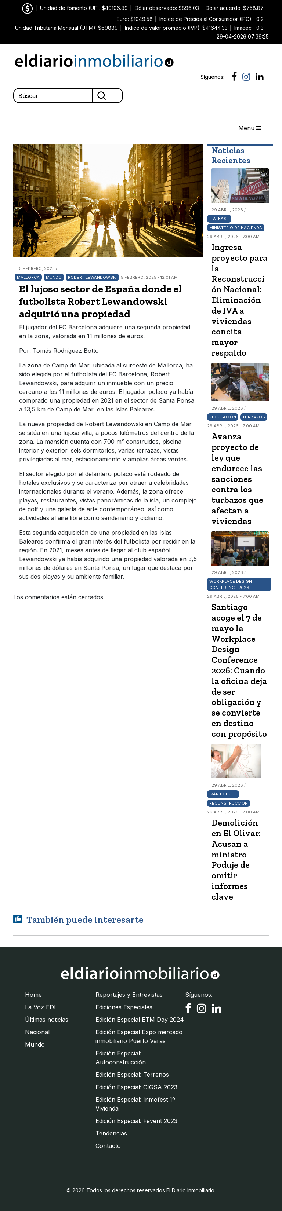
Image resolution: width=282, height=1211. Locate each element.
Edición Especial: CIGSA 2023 (136, 1087)
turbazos (253, 417)
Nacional (37, 1032)
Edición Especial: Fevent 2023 (136, 1120)
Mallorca (28, 277)
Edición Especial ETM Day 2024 (139, 1019)
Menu (249, 128)
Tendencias (111, 1133)
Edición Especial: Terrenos (132, 1074)
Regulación (222, 417)
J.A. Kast (219, 218)
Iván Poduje (223, 794)
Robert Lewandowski (92, 277)
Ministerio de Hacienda (235, 227)
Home (33, 994)
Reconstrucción (228, 803)
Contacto (108, 1145)
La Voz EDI (40, 1007)
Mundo (54, 277)
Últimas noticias (46, 1019)
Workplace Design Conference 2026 (230, 584)
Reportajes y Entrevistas (129, 994)
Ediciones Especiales (123, 1007)
